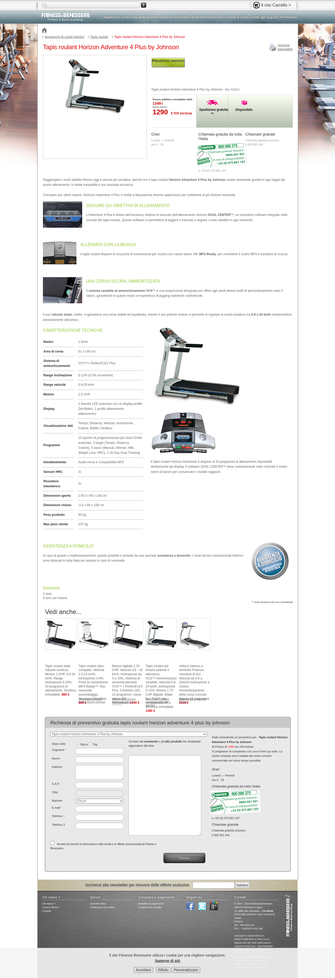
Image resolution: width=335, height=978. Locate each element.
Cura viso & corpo (235, 17)
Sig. (95, 744)
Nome (56, 758)
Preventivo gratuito (168, 61)
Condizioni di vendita (150, 907)
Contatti (46, 910)
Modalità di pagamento (151, 903)
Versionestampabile (285, 47)
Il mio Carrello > (276, 5)
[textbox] (99, 785)
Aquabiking (140, 17)
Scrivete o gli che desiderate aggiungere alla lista (165, 743)
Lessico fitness (50, 907)
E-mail (57, 807)
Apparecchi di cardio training (64, 37)
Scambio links (98, 903)
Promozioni (288, 17)
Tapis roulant (99, 37)
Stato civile (58, 743)
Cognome (59, 749)
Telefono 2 (58, 824)
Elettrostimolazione (206, 17)
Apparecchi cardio (117, 17)
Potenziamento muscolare (170, 17)
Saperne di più (167, 961)
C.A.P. (56, 783)
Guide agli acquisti (264, 17)
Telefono (58, 816)
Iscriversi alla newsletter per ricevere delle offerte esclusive (137, 885)
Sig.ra (83, 744)
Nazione (57, 800)
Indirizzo (57, 766)
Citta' (55, 792)
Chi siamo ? (48, 903)
